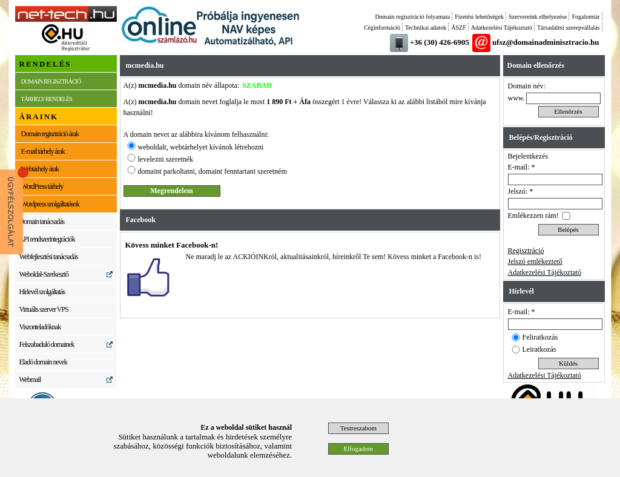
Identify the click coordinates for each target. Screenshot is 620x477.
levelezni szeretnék (166, 159)
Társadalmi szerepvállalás (568, 27)
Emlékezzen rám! (533, 215)
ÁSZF (458, 27)
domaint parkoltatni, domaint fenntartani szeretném (212, 171)
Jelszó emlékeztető (535, 261)
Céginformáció (382, 27)
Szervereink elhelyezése (538, 16)
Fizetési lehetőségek (479, 16)
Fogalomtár (585, 16)
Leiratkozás (539, 349)
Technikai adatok (425, 27)
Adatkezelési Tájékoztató (501, 27)
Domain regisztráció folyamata (412, 16)
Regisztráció (526, 250)
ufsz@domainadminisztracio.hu (545, 42)
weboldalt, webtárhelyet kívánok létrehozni (201, 147)
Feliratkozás (540, 337)
